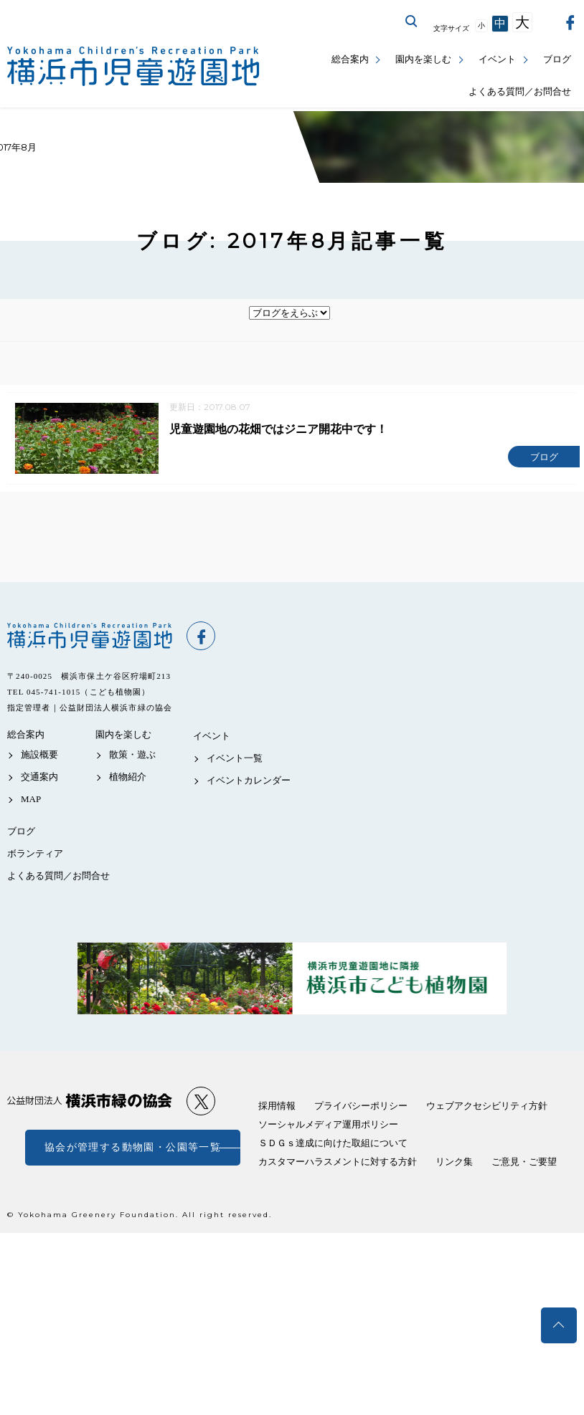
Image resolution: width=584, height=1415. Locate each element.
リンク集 (454, 1163)
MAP (31, 801)
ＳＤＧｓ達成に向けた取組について (333, 1145)
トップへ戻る (559, 1325)
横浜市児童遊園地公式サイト (133, 66)
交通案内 (39, 778)
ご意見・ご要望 (524, 1163)
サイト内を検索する (412, 21)
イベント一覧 (235, 760)
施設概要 (39, 756)
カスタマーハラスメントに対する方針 (337, 1163)
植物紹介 (127, 778)
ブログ (557, 59)
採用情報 (277, 1107)
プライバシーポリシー (361, 1107)
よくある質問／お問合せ (519, 91)
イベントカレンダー (249, 782)
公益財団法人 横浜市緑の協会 (89, 1102)
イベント (497, 59)
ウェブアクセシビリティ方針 (486, 1107)
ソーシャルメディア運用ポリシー (328, 1126)
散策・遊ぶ (132, 756)
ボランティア (35, 855)
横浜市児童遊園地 (89, 638)
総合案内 (350, 59)
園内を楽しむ (423, 59)
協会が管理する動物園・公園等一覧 (132, 1149)
